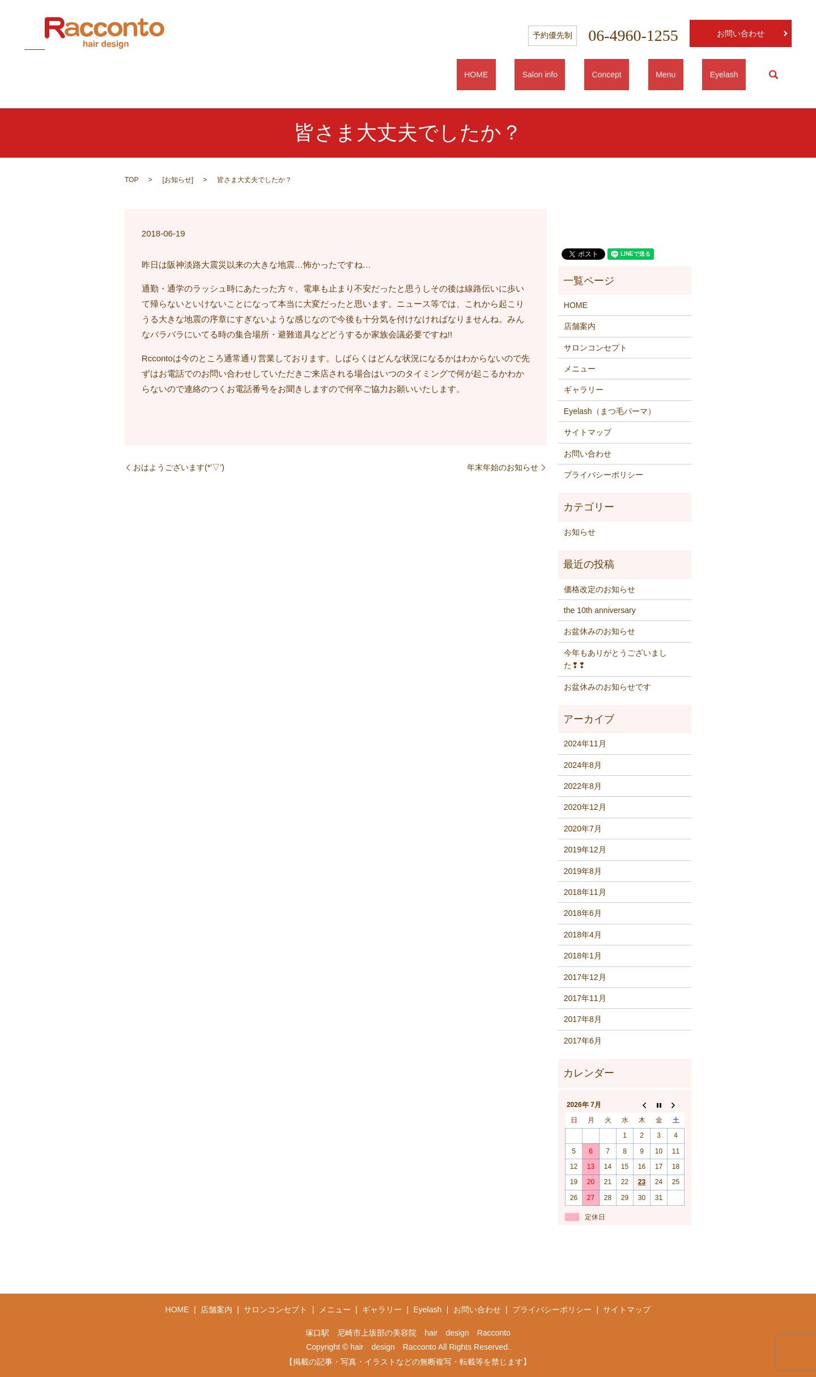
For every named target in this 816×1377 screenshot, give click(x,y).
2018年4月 (583, 934)
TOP (131, 180)
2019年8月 (583, 871)
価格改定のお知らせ (599, 589)
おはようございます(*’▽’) (178, 467)
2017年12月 (585, 977)
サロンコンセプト (595, 347)
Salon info (593, 74)
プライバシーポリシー (603, 474)
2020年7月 (583, 828)
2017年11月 (585, 998)
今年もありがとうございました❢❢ (615, 659)
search (773, 74)
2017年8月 (583, 1019)
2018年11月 (585, 892)
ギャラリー (584, 389)
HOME (545, 74)
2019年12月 (585, 849)
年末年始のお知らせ (502, 467)
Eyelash (732, 74)
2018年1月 (583, 955)
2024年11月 (585, 743)
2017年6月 (583, 1040)
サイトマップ (587, 432)
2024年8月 (583, 765)
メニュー (580, 368)
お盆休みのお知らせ (599, 631)
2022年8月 (583, 786)
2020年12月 (585, 807)
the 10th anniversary (600, 610)
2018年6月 (583, 913)
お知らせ (178, 180)
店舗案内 (580, 326)
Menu (689, 74)
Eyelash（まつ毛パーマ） (610, 411)
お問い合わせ (740, 33)
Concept (645, 74)
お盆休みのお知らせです (607, 686)
